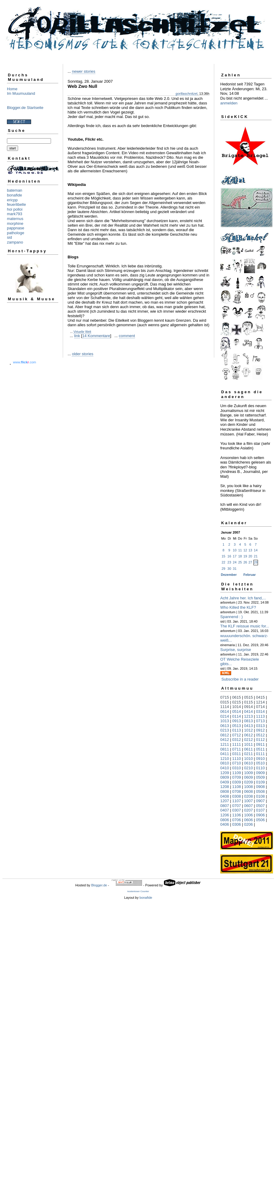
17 (235, 556)
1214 (260, 702)
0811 (224, 749)
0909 (260, 772)
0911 (260, 744)
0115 (248, 702)
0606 (248, 820)
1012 (248, 730)
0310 (236, 768)
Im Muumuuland (21, 93)
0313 (260, 725)
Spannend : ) (231, 616)
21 (255, 556)
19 (245, 556)
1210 (224, 758)
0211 (248, 753)
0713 (260, 721)
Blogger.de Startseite (25, 107)
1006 (248, 815)
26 (245, 562)
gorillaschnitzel (186, 93)
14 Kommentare (96, 335)
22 (223, 562)
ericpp (12, 200)
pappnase (15, 228)
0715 (224, 697)
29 (223, 568)
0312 (236, 739)
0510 (260, 763)
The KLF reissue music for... (244, 626)
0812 (224, 735)
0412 (224, 739)
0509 (260, 777)
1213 (248, 716)
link (77, 335)
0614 (224, 711)
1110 (236, 758)
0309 (236, 782)
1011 (248, 744)
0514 (236, 711)
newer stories (83, 71)
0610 (248, 763)
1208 (224, 786)
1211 (224, 744)
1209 (224, 772)
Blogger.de (99, 885)
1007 (248, 801)
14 (255, 550)
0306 (236, 824)
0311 (236, 753)
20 (250, 556)
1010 (248, 758)
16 (229, 556)
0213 (224, 730)
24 (235, 562)
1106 (236, 815)
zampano (15, 242)
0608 (248, 791)
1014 (236, 706)
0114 (236, 716)
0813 (248, 721)
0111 (260, 753)
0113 (236, 730)
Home (12, 89)
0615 (236, 697)
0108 (260, 796)
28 (255, 562)
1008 (248, 786)
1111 (236, 744)
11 (240, 550)
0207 (248, 810)
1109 (236, 772)
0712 (236, 735)
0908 (260, 786)
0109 (260, 782)
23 (229, 562)
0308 (236, 796)
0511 (260, 749)
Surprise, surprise (235, 649)
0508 (260, 791)
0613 (224, 725)
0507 (260, 805)
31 (235, 568)
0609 (248, 777)
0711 (236, 749)
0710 (236, 763)
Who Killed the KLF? (238, 607)
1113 (260, 716)
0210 (248, 768)
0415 (260, 697)
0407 (224, 810)
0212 (248, 739)
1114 (224, 706)
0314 (260, 711)
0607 (248, 805)
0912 (260, 730)
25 (240, 562)
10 (235, 550)
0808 (224, 791)
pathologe (15, 233)
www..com (24, 362)
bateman (14, 190)
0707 (236, 805)
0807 (224, 805)
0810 (224, 763)
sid (9, 237)
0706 (236, 820)
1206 (224, 815)
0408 (224, 796)
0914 (248, 706)
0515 (248, 697)
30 (229, 568)
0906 (260, 815)
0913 (236, 721)
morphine (15, 223)
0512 (260, 735)
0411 (224, 753)
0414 (248, 711)
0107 (260, 810)
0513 (236, 725)
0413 (248, 725)
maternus (15, 218)
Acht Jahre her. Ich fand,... (243, 598)
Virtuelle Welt (82, 331)
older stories (82, 354)
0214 (224, 716)
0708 (236, 791)
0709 (236, 777)
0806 (224, 820)
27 (250, 562)
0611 (248, 749)
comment (127, 335)
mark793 (14, 214)
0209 (248, 782)
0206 (248, 824)
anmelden (228, 103)
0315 (224, 702)
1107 (236, 801)
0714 (260, 706)
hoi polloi (14, 209)
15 (223, 556)
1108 (236, 786)
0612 (248, 735)
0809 (224, 777)
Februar (249, 574)
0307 (236, 810)
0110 (260, 768)
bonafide (14, 195)
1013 (224, 721)
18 (240, 556)
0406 (224, 824)
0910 (260, 758)
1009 (248, 772)
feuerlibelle (16, 204)
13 (250, 550)
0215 (236, 702)
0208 (248, 796)
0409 (224, 782)
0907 (260, 801)
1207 (224, 801)
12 (245, 550)
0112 (260, 739)
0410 (224, 768)
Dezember (229, 574)
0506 (260, 820)
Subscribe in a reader (240, 679)
